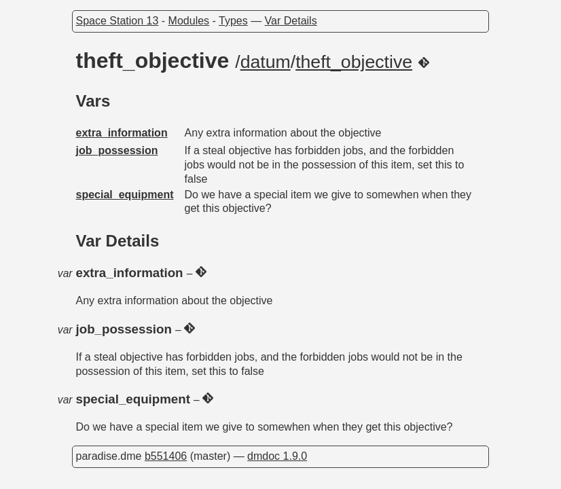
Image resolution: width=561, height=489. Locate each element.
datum (265, 62)
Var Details (291, 20)
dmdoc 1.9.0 (277, 456)
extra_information (122, 133)
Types (233, 20)
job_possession (117, 150)
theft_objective (353, 62)
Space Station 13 (117, 20)
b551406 (166, 456)
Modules (188, 20)
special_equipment (125, 194)
